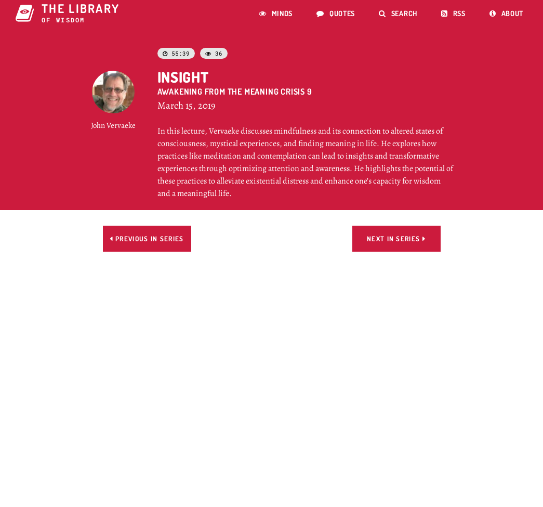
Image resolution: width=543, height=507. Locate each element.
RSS (453, 13)
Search (398, 13)
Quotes (335, 13)
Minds (276, 13)
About (506, 13)
